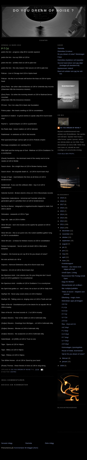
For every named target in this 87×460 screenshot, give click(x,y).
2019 (62, 198)
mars (64, 261)
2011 (62, 224)
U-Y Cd (64, 317)
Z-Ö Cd (64, 321)
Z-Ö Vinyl (65, 344)
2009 (62, 366)
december (66, 231)
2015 (62, 211)
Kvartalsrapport (67, 263)
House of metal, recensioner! (72, 351)
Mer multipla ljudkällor (70, 288)
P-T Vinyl (65, 337)
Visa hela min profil (66, 153)
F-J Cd (64, 307)
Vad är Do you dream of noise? (73, 354)
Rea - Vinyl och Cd (68, 324)
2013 (62, 218)
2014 (62, 214)
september (66, 241)
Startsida (28, 443)
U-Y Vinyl (65, 341)
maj (63, 254)
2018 (62, 201)
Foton (60, 57)
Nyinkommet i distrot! (65, 68)
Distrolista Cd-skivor (65, 51)
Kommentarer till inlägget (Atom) (26, 448)
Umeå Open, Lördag (69, 273)
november (66, 234)
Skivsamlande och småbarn (72, 285)
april (64, 257)
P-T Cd (64, 314)
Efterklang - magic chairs (71, 297)
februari (65, 358)
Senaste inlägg (6, 443)
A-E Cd (64, 304)
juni (63, 251)
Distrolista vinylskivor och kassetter (70, 60)
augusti (65, 244)
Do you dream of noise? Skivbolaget (71, 54)
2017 (62, 204)
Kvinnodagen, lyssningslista (72, 347)
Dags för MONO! (68, 282)
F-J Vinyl (65, 331)
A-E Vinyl (65, 327)
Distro (13, 372)
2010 (62, 228)
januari (65, 361)
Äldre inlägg (49, 443)
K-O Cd (64, 311)
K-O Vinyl (65, 334)
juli (63, 247)
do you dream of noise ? (43, 10)
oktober (65, 237)
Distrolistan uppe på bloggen (72, 301)
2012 (62, 221)
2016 (62, 208)
